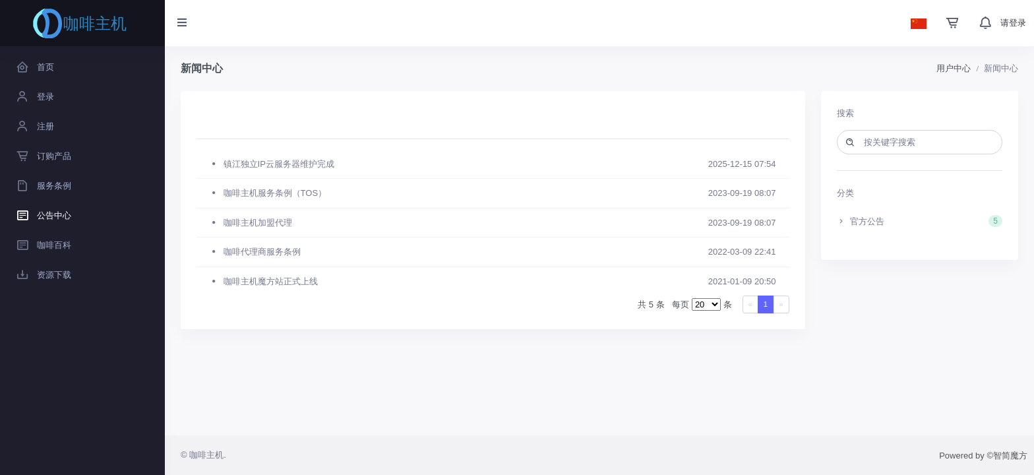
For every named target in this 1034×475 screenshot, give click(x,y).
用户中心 (953, 68)
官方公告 (920, 221)
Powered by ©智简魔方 (983, 455)
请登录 (1013, 23)
